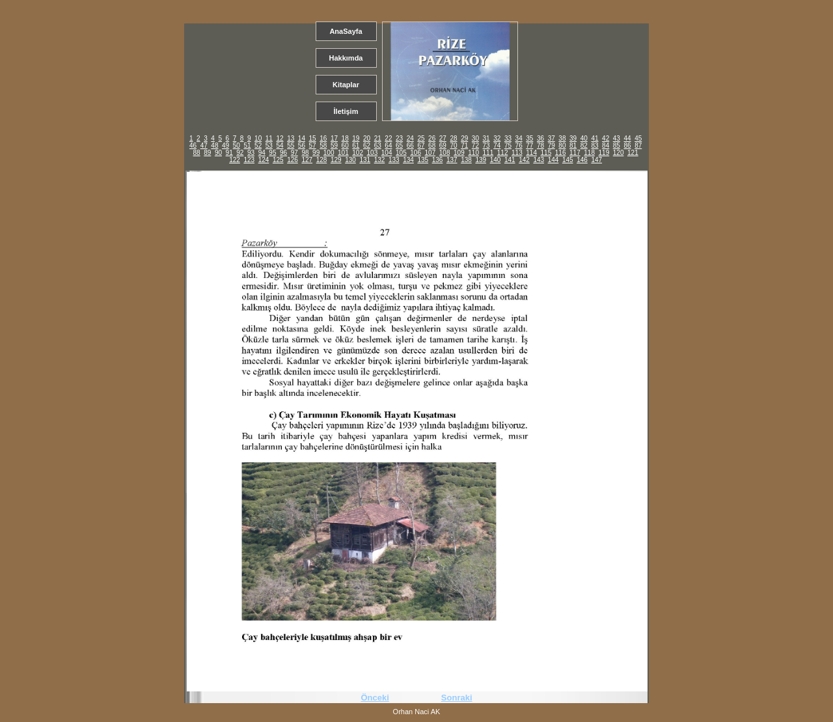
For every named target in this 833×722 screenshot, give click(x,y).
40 (584, 138)
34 (519, 138)
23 (399, 138)
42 (605, 138)
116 (560, 152)
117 (574, 152)
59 (334, 145)
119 (604, 152)
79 (551, 145)
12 (279, 138)
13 (290, 138)
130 (350, 159)
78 (540, 145)
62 (366, 145)
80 (562, 145)
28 (453, 138)
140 (495, 159)
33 (508, 138)
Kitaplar (346, 85)
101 (343, 152)
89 (207, 152)
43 (616, 138)
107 (430, 152)
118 (589, 152)
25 (420, 138)
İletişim (346, 111)
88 (196, 152)
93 (250, 152)
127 (306, 159)
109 (459, 152)
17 (334, 138)
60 (345, 145)
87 (638, 145)
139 (480, 159)
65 (399, 145)
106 (415, 152)
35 (529, 138)
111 (488, 152)
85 (616, 145)
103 (372, 152)
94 (262, 152)
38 (562, 138)
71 (464, 145)
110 (473, 152)
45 (638, 138)
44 (627, 138)
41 (594, 138)
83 (594, 145)
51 (247, 145)
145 (567, 159)
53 (269, 145)
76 (519, 145)
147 (596, 159)
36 (540, 138)
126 (292, 159)
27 (442, 138)
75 (508, 145)
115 (546, 152)
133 (394, 159)
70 (453, 145)
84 (605, 145)
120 (618, 152)
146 (582, 159)
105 (401, 152)
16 (323, 138)
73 (486, 145)
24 (410, 138)
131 (364, 159)
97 (294, 152)
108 (444, 152)
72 (475, 145)
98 (304, 152)
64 (388, 145)
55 (290, 145)
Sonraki (456, 697)
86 (627, 145)
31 (486, 138)
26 (431, 138)
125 (278, 159)
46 (193, 145)
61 (355, 145)
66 (410, 145)
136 (437, 159)
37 (551, 138)
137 (451, 159)
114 (531, 152)
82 (584, 145)
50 (236, 145)
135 (422, 159)
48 (214, 145)
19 (355, 138)
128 (321, 159)
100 (329, 152)
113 (517, 152)
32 (496, 138)
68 (431, 145)
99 (316, 152)
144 (553, 159)
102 (357, 152)
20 (366, 138)
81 (573, 145)
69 (442, 145)
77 (529, 145)
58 (323, 145)
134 (408, 159)
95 (272, 152)
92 (239, 152)
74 (496, 145)
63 (377, 145)
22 (388, 138)
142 (524, 159)
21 (377, 138)
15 (312, 138)
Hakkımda (346, 58)
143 (538, 159)
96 (283, 152)
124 (263, 159)
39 (573, 138)
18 (345, 138)
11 (269, 138)
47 (204, 145)
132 (379, 159)
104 (386, 152)
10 (258, 138)
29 (464, 138)
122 (234, 159)
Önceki (375, 697)
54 (279, 145)
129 (336, 159)
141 (509, 159)
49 (225, 145)
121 (632, 152)
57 (312, 145)
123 (248, 159)
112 (502, 152)
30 (475, 138)
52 (258, 145)
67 (420, 145)
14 (301, 138)
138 (466, 159)
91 (229, 152)
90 (218, 152)
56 (301, 145)
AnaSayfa (345, 31)
